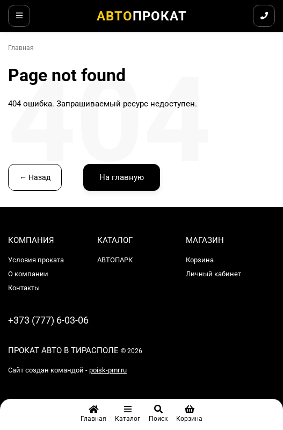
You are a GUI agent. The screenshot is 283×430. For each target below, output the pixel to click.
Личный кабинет (213, 274)
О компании (28, 274)
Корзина (200, 260)
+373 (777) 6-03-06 (48, 320)
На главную (121, 177)
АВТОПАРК (115, 260)
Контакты (24, 288)
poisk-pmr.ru (108, 370)
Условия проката (36, 260)
